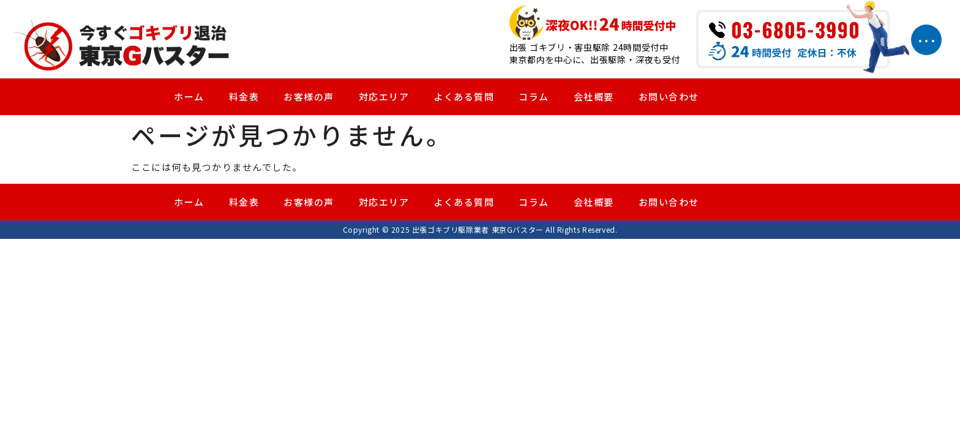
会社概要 (594, 97)
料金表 (244, 97)
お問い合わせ (669, 97)
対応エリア (384, 97)
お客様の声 (308, 97)
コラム (534, 97)
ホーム (189, 97)
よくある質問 (463, 97)
